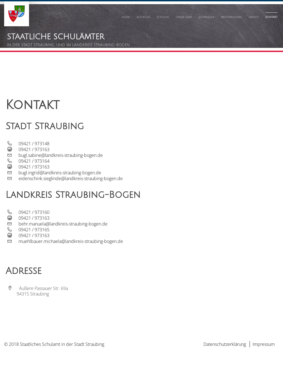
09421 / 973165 (34, 230)
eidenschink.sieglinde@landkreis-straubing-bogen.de (71, 178)
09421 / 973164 (34, 161)
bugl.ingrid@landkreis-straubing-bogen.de (60, 173)
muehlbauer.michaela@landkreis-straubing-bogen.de (71, 241)
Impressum (264, 344)
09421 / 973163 (34, 149)
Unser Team (184, 17)
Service (254, 17)
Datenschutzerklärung (224, 344)
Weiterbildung (231, 17)
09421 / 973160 (34, 212)
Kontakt (271, 17)
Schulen (163, 17)
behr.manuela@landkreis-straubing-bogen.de (63, 224)
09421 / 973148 (34, 144)
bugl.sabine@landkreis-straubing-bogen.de (61, 155)
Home (126, 17)
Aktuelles (143, 17)
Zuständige (206, 17)
